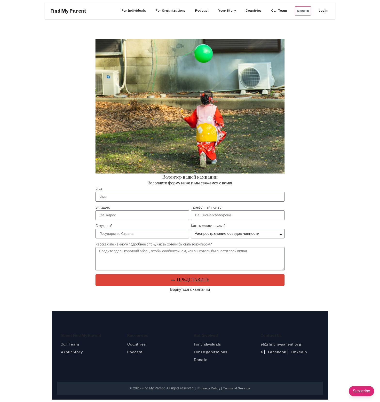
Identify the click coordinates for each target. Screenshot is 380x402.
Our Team (279, 10)
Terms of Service (236, 388)
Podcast (202, 10)
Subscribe (361, 391)
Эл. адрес (103, 207)
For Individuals (133, 10)
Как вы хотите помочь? (208, 226)
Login (323, 10)
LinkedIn (299, 352)
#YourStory (72, 352)
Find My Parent (68, 11)
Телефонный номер (206, 207)
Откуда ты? (103, 226)
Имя (99, 189)
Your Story (227, 10)
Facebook (277, 352)
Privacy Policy (208, 388)
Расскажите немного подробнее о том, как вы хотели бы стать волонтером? (153, 244)
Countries (253, 10)
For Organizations (170, 10)
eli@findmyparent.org (281, 344)
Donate (303, 11)
